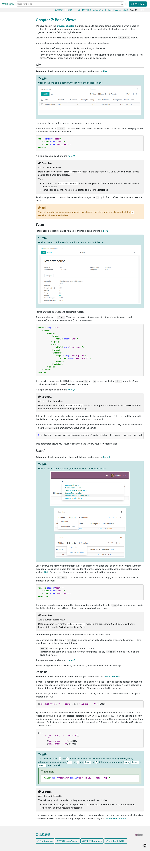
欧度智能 (59, 10)
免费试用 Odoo (137, 4)
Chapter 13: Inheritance (16, 271)
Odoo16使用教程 (14, 40)
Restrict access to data (17, 319)
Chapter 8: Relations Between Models (19, 233)
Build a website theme (18, 343)
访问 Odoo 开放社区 (115, 841)
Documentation (13, 365)
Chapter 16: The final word (18, 294)
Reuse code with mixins (16, 333)
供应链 (9, 69)
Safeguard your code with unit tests (18, 326)
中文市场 (68, 10)
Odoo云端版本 (13, 124)
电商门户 (10, 73)
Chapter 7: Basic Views (18, 224)
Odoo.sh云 (11, 128)
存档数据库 (11, 140)
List (6, 21)
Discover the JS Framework (16, 301)
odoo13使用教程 (84, 10)
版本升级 (10, 136)
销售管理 (10, 53)
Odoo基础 (11, 44)
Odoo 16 (133, 10)
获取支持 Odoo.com (92, 841)
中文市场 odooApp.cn (67, 841)
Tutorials (11, 162)
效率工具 (10, 102)
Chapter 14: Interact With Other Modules (20, 280)
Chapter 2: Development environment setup (19, 183)
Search (8, 29)
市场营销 (10, 93)
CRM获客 (11, 89)
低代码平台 (11, 106)
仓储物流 (10, 57)
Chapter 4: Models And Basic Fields (19, 198)
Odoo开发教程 (13, 158)
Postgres (117, 10)
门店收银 (10, 77)
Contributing (12, 357)
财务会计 (10, 81)
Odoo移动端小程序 (15, 148)
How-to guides (13, 347)
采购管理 (10, 48)
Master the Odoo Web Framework (18, 308)
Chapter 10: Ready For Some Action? (19, 250)
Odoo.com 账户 (13, 152)
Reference (11, 351)
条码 (9, 65)
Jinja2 (125, 10)
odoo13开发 (98, 10)
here (70, 156)
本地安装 (10, 132)
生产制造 (10, 61)
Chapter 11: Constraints (16, 257)
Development (12, 361)
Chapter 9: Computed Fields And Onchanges (18, 242)
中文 (142, 10)
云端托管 (10, 120)
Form (7, 25)
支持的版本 (11, 144)
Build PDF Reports (17, 339)
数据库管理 (11, 115)
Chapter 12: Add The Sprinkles (18, 264)
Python (108, 10)
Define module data (17, 314)
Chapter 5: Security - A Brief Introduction (19, 206)
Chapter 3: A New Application (19, 191)
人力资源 (10, 85)
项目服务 (10, 98)
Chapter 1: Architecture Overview (16, 173)
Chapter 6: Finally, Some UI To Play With (19, 216)
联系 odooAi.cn (45, 841)
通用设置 (10, 110)
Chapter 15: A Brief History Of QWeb (19, 287)
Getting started (16, 166)
